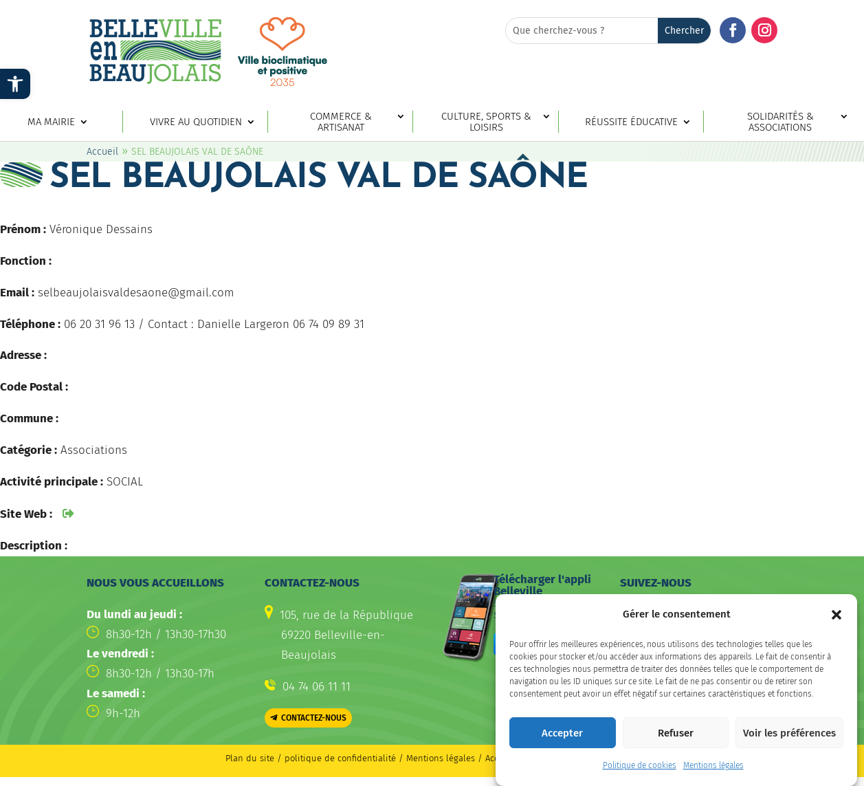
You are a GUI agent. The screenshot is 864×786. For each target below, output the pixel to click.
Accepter (562, 733)
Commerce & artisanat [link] (341, 122)
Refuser (676, 733)
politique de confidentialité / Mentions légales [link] (381, 770)
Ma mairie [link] (51, 122)
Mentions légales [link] (713, 765)
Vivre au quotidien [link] (196, 122)
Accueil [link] (102, 163)
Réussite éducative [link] (631, 122)
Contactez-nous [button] (313, 729)
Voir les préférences (789, 733)
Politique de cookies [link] (639, 765)
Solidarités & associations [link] (780, 122)
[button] (836, 615)
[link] (15, 84)
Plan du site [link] (249, 770)
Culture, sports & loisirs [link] (486, 122)
